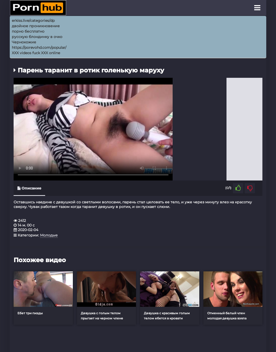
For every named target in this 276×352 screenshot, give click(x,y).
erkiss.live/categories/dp (33, 20)
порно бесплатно (28, 31)
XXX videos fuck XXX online (36, 53)
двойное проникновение (36, 26)
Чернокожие (24, 42)
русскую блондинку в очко (37, 36)
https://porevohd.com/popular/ (39, 47)
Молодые (49, 235)
